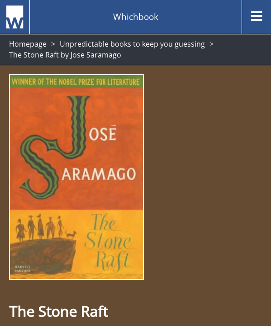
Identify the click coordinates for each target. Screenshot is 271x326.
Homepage (28, 44)
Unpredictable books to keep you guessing (132, 44)
